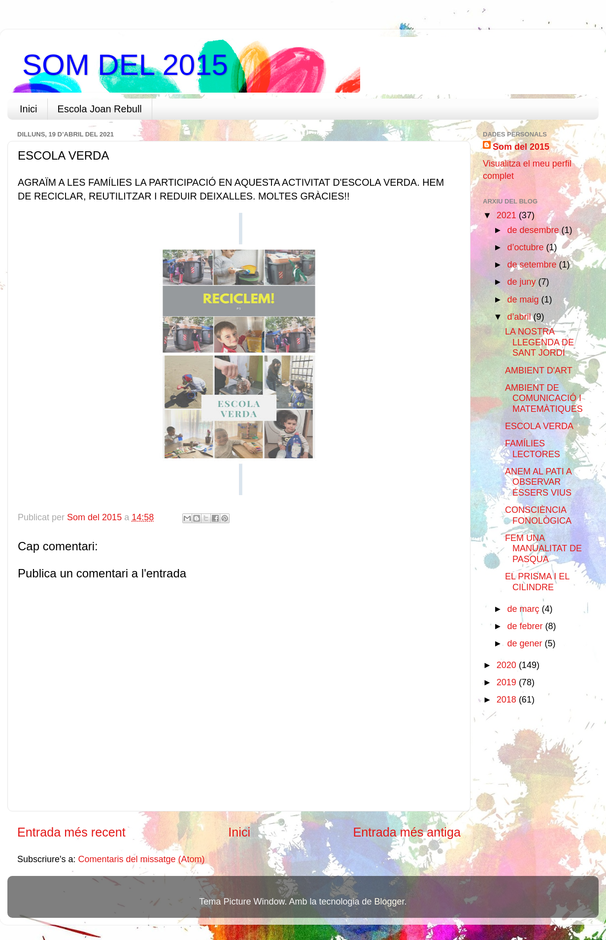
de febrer (526, 626)
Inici (28, 108)
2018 (508, 700)
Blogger (389, 901)
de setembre (533, 264)
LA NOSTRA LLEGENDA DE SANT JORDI (539, 342)
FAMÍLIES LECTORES (532, 448)
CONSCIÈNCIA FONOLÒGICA (538, 515)
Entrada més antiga (407, 832)
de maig (524, 299)
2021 (508, 215)
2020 (508, 665)
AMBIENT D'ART (538, 370)
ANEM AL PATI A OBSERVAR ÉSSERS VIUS (538, 482)
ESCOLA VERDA (539, 426)
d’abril (520, 317)
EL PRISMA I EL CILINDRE (537, 581)
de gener (525, 643)
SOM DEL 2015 (125, 64)
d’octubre (526, 247)
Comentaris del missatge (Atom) (141, 859)
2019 (508, 682)
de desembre (534, 230)
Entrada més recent (71, 832)
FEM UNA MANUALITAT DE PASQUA (543, 548)
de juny (522, 282)
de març (524, 609)
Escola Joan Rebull (100, 108)
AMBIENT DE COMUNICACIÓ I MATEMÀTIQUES (544, 398)
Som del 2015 (521, 147)
